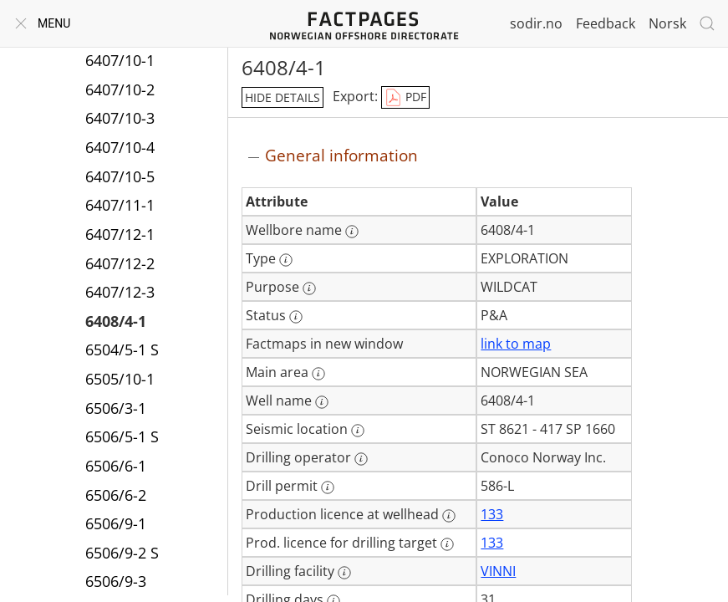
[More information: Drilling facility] (344, 572)
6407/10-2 (120, 89)
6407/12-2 (120, 263)
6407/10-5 (120, 176)
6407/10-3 (120, 118)
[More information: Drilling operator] (361, 459)
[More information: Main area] (318, 373)
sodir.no (536, 23)
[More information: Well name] (321, 402)
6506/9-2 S (122, 553)
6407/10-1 (120, 60)
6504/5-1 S (122, 349)
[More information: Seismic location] (357, 430)
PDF (405, 98)
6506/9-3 (115, 581)
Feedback (605, 23)
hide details (282, 97)
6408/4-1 (115, 321)
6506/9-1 (115, 523)
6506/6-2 (115, 495)
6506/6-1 (115, 466)
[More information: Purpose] (309, 288)
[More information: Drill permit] (327, 487)
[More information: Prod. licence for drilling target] (447, 544)
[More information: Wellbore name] (352, 231)
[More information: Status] (296, 317)
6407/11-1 (120, 205)
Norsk (667, 23)
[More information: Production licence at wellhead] (449, 516)
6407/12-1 (120, 234)
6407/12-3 (120, 292)
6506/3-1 (115, 408)
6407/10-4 (120, 147)
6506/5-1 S (122, 436)
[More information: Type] (286, 260)
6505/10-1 (120, 379)
